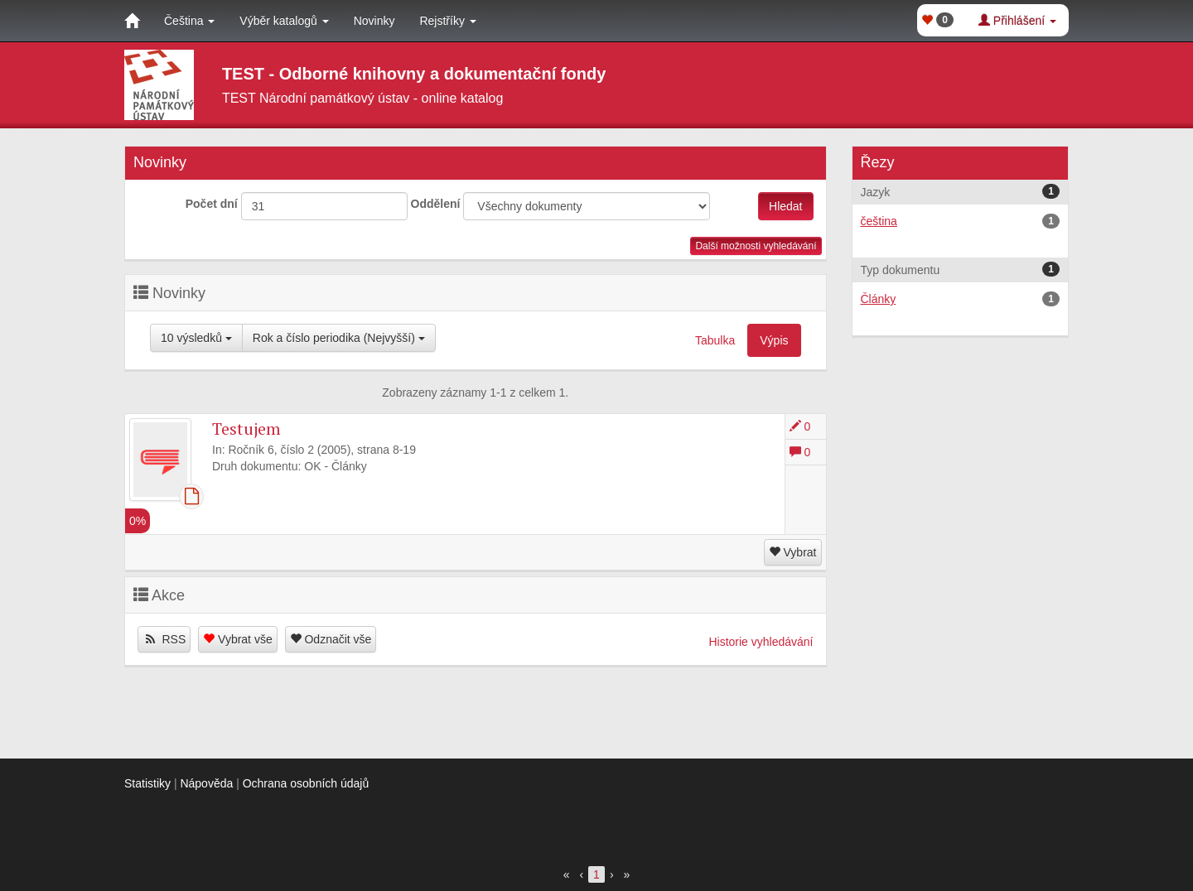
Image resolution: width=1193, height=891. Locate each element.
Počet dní (212, 203)
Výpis (774, 340)
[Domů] (132, 20)
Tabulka (715, 340)
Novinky (374, 20)
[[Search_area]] (586, 206)
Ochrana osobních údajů (306, 783)
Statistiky (147, 783)
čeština (960, 221)
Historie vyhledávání (760, 641)
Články (960, 298)
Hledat (785, 206)
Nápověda (206, 783)
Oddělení (436, 203)
